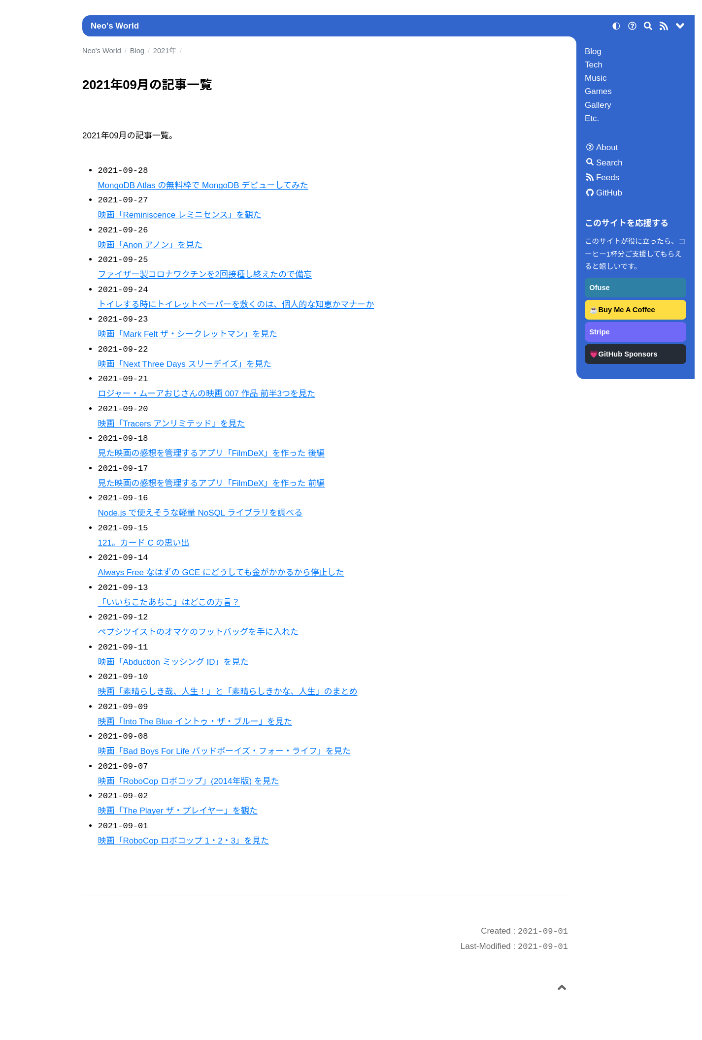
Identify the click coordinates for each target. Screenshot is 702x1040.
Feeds (607, 177)
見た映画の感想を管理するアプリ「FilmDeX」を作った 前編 (211, 483)
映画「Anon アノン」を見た (150, 245)
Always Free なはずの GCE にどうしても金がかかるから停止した (221, 572)
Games (598, 91)
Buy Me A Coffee (627, 310)
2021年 (164, 51)
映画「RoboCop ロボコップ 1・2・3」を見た (183, 840)
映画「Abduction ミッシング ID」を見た (173, 662)
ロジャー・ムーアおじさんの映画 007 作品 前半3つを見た (206, 393)
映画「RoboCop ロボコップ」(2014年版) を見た (188, 781)
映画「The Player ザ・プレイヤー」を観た (177, 810)
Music (595, 78)
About (607, 147)
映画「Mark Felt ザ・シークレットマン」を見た (187, 334)
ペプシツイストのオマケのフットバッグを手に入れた (198, 632)
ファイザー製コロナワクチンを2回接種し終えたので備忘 (204, 274)
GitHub (609, 192)
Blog (593, 51)
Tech (593, 64)
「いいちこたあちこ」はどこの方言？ (169, 602)
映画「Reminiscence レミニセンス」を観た (179, 215)
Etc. (592, 118)
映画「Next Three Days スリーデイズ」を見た (184, 364)
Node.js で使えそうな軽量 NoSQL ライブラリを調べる (200, 513)
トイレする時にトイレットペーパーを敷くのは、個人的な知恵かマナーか (236, 304)
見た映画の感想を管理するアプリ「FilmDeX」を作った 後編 (211, 453)
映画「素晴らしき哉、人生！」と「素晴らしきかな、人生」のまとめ (227, 691)
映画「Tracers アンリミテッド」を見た (171, 423)
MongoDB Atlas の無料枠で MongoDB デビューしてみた (203, 185)
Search (609, 162)
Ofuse (599, 288)
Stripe (599, 332)
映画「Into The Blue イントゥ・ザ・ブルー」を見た (195, 721)
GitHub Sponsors (628, 354)
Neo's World (115, 26)
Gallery (598, 105)
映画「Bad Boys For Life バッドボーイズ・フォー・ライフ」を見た (224, 751)
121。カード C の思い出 (143, 543)
